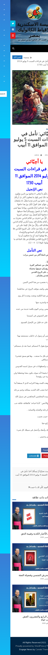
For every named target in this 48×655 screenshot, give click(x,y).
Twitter (23, 450)
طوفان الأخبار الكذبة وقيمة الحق (27, 534)
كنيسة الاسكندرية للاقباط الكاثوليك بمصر (24, 30)
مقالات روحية (40, 128)
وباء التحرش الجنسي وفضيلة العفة (26, 575)
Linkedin (23, 456)
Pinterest (38, 456)
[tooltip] (2, 24)
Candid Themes (32, 649)
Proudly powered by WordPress (20, 646)
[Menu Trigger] (42, 5)
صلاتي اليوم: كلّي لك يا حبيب (32, 487)
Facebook (38, 450)
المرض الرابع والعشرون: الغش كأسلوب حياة (28, 618)
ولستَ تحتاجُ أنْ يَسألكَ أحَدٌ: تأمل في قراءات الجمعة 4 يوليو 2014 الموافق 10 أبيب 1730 (24, 474)
